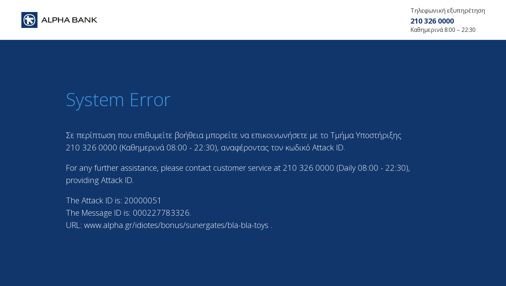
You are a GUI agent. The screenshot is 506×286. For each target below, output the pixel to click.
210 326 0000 (432, 21)
